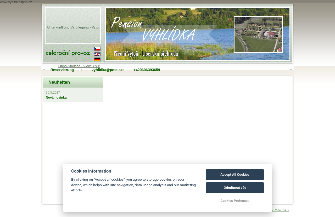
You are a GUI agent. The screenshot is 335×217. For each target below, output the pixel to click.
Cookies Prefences (234, 201)
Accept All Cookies (234, 174)
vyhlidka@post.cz (104, 70)
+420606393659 (145, 70)
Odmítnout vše (235, 188)
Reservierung (62, 70)
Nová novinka (56, 97)
